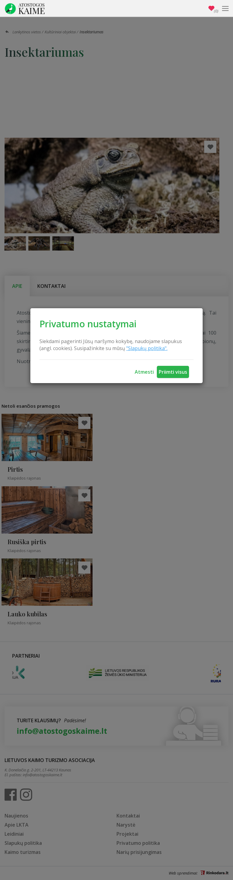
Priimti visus (173, 372)
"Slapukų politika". (146, 348)
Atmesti (144, 372)
